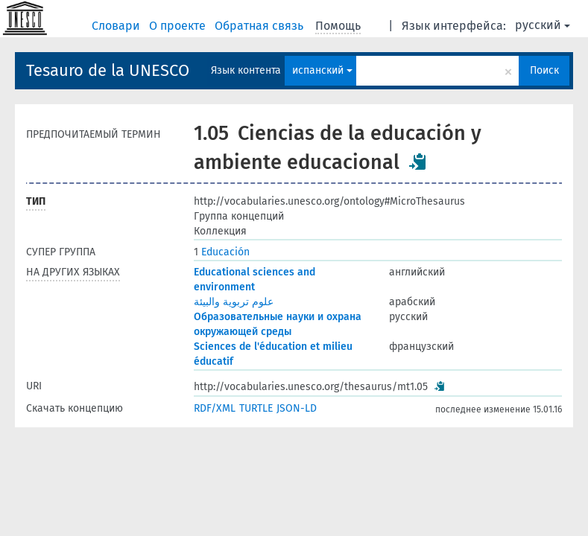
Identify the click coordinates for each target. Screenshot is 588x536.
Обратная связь (260, 26)
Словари (117, 26)
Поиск (544, 70)
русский (542, 25)
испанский (322, 70)
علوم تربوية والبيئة (234, 302)
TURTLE (256, 408)
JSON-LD (296, 408)
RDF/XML (214, 408)
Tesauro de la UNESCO (107, 70)
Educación (222, 252)
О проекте (179, 26)
